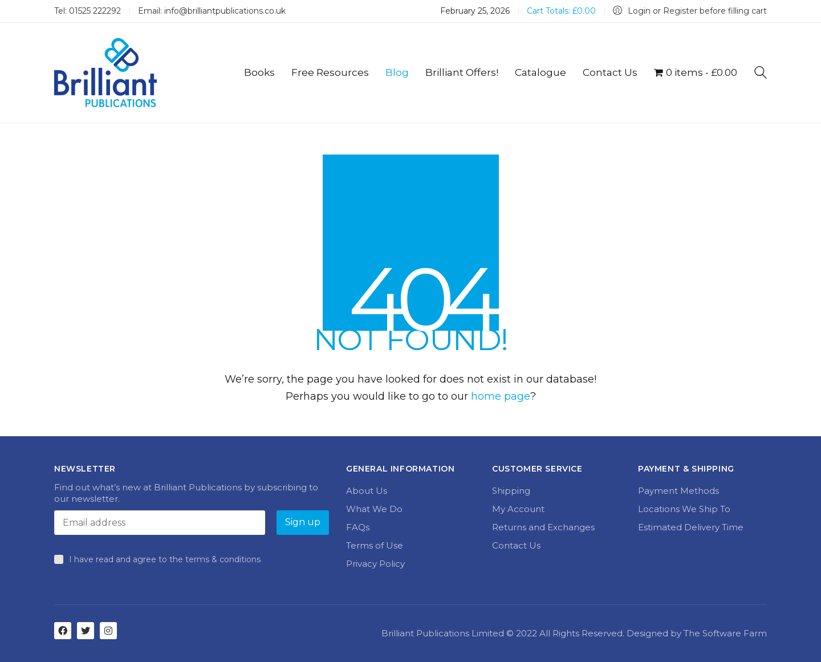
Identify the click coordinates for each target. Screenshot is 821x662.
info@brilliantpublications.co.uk (225, 11)
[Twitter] (85, 630)
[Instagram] (108, 630)
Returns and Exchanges (543, 527)
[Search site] (760, 74)
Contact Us (516, 545)
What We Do (374, 508)
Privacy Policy (375, 563)
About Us (366, 490)
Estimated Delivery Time (690, 527)
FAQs (357, 527)
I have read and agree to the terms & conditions (165, 559)
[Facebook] (62, 630)
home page (500, 396)
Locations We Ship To (684, 508)
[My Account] (690, 11)
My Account (518, 508)
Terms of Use (374, 545)
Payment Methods (678, 490)
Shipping (511, 490)
